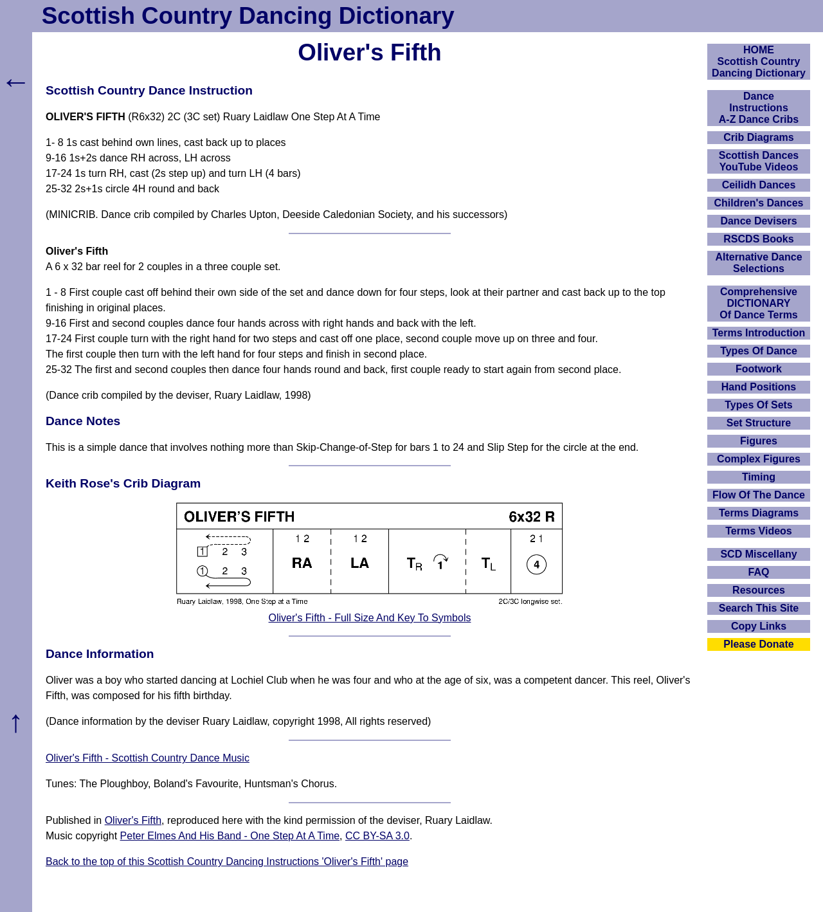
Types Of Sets (759, 404)
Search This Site (759, 608)
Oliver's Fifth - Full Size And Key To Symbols (370, 617)
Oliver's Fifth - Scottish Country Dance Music (147, 757)
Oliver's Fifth (133, 820)
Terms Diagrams (759, 512)
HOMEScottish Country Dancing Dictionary (759, 61)
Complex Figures (758, 458)
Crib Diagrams (758, 137)
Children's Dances (759, 202)
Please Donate (758, 644)
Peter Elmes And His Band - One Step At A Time (230, 835)
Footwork (759, 368)
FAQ (759, 572)
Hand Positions (758, 386)
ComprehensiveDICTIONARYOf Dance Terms (758, 303)
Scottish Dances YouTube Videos (759, 161)
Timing (758, 476)
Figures (758, 440)
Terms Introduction (759, 332)
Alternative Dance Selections (758, 262)
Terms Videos (758, 530)
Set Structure (759, 422)
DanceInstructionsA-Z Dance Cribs (759, 108)
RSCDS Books (758, 238)
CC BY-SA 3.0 (377, 835)
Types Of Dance (758, 350)
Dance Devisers (758, 220)
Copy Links (758, 626)
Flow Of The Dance (758, 494)
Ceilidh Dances (759, 184)
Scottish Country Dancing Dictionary (248, 16)
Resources (758, 590)
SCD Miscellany (758, 554)
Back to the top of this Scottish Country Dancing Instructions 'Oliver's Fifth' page (227, 861)
